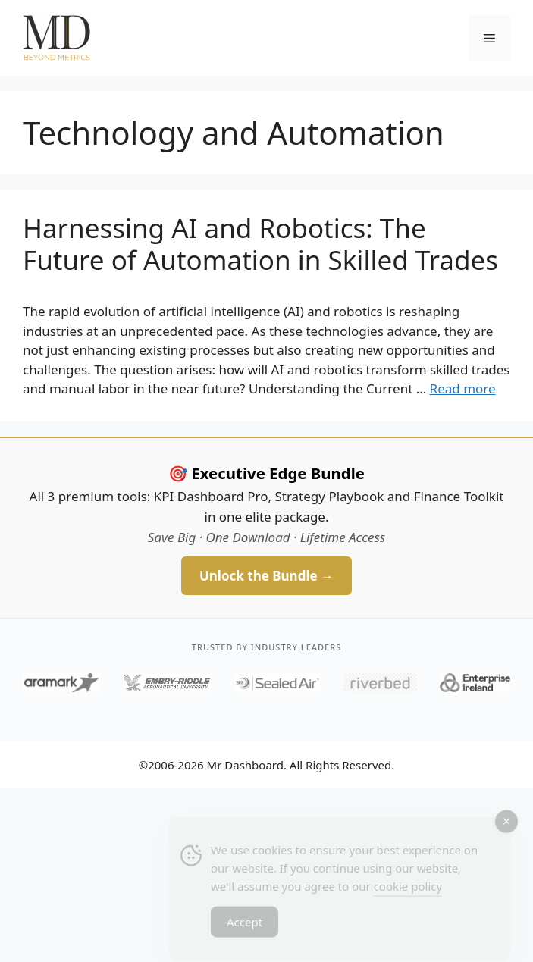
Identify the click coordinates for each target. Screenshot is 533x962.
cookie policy (408, 890)
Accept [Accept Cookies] (244, 926)
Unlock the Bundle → (266, 575)
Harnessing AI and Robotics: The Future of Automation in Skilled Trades (260, 243)
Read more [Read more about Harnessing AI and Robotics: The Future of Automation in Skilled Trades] (463, 388)
